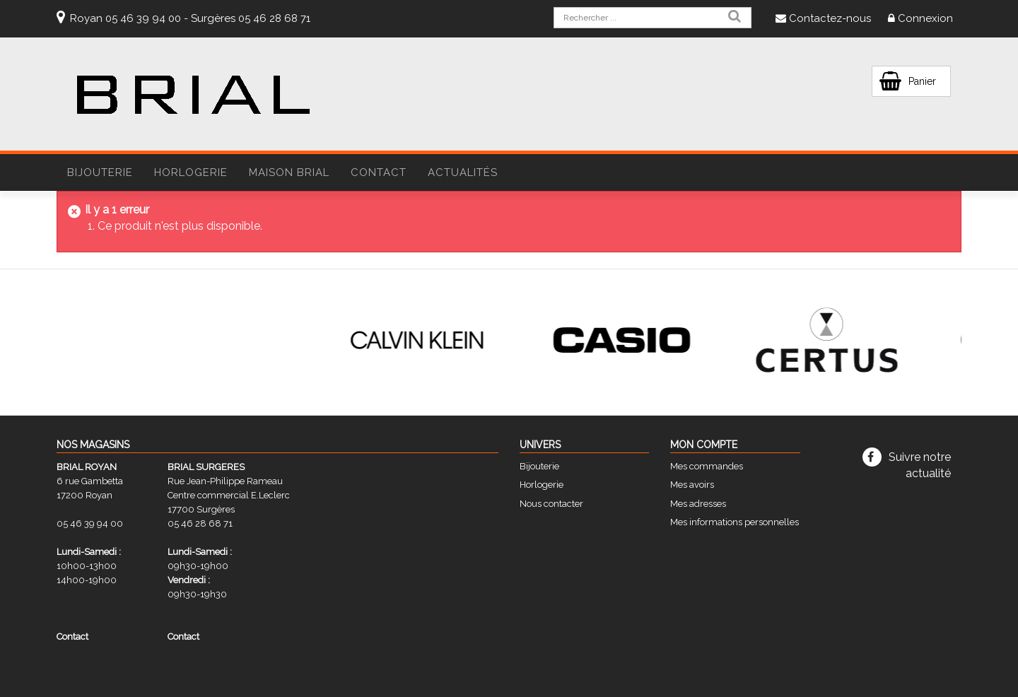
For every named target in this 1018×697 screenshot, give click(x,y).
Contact (378, 172)
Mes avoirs (692, 484)
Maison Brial (289, 172)
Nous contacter (551, 503)
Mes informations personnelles (734, 522)
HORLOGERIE (191, 172)
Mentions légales (450, 682)
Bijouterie (539, 466)
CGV (401, 682)
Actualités (463, 172)
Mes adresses (698, 503)
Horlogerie (541, 484)
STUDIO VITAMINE (589, 682)
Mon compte (703, 444)
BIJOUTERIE (100, 172)
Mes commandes (706, 466)
